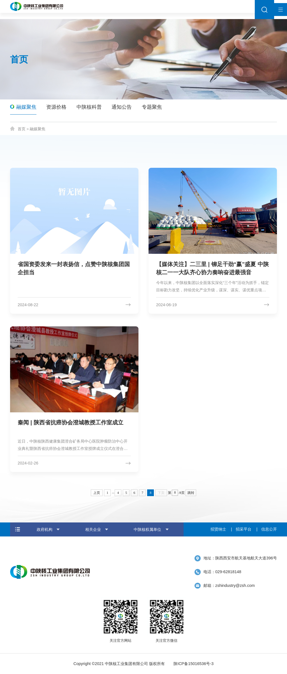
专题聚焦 (152, 107)
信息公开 (269, 529)
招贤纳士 (218, 529)
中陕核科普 (89, 107)
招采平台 (243, 529)
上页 (96, 493)
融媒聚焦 (26, 107)
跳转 (191, 493)
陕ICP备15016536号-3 (193, 663)
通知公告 (122, 107)
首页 (22, 129)
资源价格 (56, 107)
